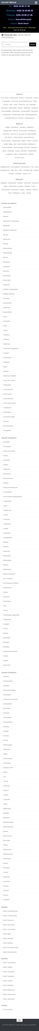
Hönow (5, 455)
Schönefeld (7, 695)
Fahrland (6, 339)
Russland (35, 183)
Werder (5, 831)
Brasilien (21, 186)
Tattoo (16, 154)
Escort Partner (8, 1009)
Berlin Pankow (8, 943)
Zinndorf (6, 890)
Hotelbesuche (27, 170)
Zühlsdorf (6, 899)
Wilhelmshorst (8, 854)
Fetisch (35, 98)
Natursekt (4, 108)
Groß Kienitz (7, 394)
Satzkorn (6, 676)
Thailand (28, 189)
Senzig (5, 740)
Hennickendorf (8, 426)
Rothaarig (34, 147)
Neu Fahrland (7, 578)
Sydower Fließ (8, 767)
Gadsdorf (6, 362)
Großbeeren (7, 408)
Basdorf (5, 216)
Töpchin (6, 790)
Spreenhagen (7, 745)
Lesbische (21, 104)
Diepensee (6, 307)
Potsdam (6, 624)
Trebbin (5, 795)
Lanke (5, 505)
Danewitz (6, 298)
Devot (7, 98)
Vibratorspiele (25, 111)
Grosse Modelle (7, 147)
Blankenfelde (7, 253)
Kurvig (17, 151)
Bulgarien (4, 183)
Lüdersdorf (6, 533)
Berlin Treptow (8, 981)
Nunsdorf (6, 597)
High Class (14, 170)
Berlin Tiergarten (8, 976)
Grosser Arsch (19, 157)
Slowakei (27, 186)
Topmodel (23, 151)
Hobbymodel (7, 130)
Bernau (5, 234)
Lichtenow (6, 519)
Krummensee (7, 492)
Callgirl (7, 127)
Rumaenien (15, 189)
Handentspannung (18, 114)
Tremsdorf (6, 799)
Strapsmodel (23, 154)
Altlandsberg (7, 212)
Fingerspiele (6, 101)
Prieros (5, 628)
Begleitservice (5, 167)
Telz (4, 777)
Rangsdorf (6, 638)
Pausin (5, 610)
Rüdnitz (5, 656)
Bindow (5, 244)
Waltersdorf (7, 808)
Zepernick (6, 877)
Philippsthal (7, 619)
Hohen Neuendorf (9, 451)
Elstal (5, 326)
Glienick (6, 371)
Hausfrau (23, 127)
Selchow (6, 736)
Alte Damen (9, 137)
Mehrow (6, 546)
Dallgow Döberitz (8, 294)
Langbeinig (9, 154)
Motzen (5, 565)
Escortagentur (15, 167)
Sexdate (11, 173)
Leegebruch (7, 510)
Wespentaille (32, 151)
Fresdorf (6, 353)
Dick (14, 144)
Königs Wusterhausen (10, 487)
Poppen (36, 170)
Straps (25, 173)
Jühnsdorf (6, 460)
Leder (15, 104)
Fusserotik (14, 101)
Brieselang (6, 275)
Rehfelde (6, 647)
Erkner (5, 330)
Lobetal (5, 528)
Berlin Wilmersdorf (9, 994)
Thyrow (5, 781)
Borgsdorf (6, 266)
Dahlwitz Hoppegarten (10, 289)
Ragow (5, 633)
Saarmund (6, 665)
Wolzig (5, 863)
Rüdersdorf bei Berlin (10, 651)
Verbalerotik (16, 111)
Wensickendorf (8, 827)
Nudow (5, 592)
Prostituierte (32, 130)
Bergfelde (6, 225)
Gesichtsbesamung (25, 101)
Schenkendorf (8, 681)
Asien (23, 193)
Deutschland (12, 183)
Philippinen (16, 193)
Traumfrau (6, 134)
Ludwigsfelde (7, 537)
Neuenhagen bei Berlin (10, 583)
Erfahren (31, 154)
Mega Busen (16, 141)
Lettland (20, 183)
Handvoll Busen (29, 137)
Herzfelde (6, 442)
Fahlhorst (6, 335)
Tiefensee (6, 786)
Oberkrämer (7, 601)
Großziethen (7, 412)
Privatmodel (23, 130)
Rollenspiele (13, 108)
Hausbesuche (5, 170)
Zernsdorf (6, 881)
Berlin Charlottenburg (10, 911)
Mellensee (6, 551)
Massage (33, 104)
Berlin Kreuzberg (8, 925)
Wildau (5, 845)
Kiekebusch (7, 474)
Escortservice (25, 167)
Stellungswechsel (31, 114)
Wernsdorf (6, 840)
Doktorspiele (14, 98)
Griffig (6, 144)
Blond (4, 151)
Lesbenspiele (6, 114)
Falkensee (6, 344)
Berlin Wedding (8, 985)
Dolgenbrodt (7, 312)
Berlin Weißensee (9, 990)
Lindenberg (7, 524)
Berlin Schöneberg (9, 962)
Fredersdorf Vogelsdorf (10, 348)
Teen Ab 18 (14, 134)
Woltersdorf (7, 858)
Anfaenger (10, 151)
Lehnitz (5, 515)
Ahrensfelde (7, 207)
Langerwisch (7, 501)
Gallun (5, 367)
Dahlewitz (6, 285)
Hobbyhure (30, 127)
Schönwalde (7, 717)
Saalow (5, 660)
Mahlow (5, 542)
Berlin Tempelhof (8, 972)
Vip (29, 173)
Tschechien (27, 183)
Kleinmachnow (8, 478)
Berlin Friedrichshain (10, 915)
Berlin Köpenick (8, 920)
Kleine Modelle (22, 144)
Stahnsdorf (7, 749)
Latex (11, 104)
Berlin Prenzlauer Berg (10, 947)
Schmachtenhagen (9, 690)
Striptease (27, 108)
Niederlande (13, 186)
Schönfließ (6, 708)
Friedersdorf (7, 357)
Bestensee (6, 239)
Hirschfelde (7, 446)
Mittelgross (31, 144)
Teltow (5, 772)
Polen (33, 186)
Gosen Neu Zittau (9, 380)
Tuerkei (28, 193)
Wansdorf (6, 817)
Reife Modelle (31, 134)
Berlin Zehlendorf (9, 999)
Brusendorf (7, 280)
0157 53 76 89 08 (19, 30)
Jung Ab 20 (22, 134)
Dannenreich (7, 303)
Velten (5, 804)
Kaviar (35, 101)
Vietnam (35, 189)
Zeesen (5, 872)
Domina (21, 98)
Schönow (6, 713)
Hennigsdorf (7, 430)
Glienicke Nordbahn (9, 376)
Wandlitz (6, 813)
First (32, 167)
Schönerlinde (7, 704)
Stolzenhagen (7, 758)
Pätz (4, 606)
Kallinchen (6, 469)
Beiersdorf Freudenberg (11, 221)
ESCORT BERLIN (8, 2)
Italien (6, 186)
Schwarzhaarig (18, 147)
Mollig (11, 144)
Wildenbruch (7, 849)
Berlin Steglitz (7, 967)
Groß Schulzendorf (9, 403)
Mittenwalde (7, 560)
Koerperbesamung (11, 118)
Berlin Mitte (7, 934)
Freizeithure (15, 127)
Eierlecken (34, 111)
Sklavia (20, 108)
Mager (24, 141)
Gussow (6, 421)
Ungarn (22, 189)
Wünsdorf (6, 868)
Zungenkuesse (29, 118)
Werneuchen (7, 836)
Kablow (5, 465)
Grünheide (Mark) (9, 417)
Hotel (20, 170)
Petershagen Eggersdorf (11, 615)
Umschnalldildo (6, 111)
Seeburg (6, 726)
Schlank (35, 141)
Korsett (5, 104)
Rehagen (6, 642)
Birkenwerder (7, 248)
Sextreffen (18, 173)
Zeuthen (6, 886)
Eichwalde (6, 321)
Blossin (5, 257)
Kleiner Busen (18, 137)
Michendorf (7, 556)
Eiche (5, 316)
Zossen (5, 895)
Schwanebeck (8, 722)
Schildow (6, 685)
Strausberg (7, 763)
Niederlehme (7, 587)
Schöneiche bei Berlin (10, 699)
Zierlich (29, 141)
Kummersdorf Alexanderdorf (12, 496)
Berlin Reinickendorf (10, 952)
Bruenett (27, 147)
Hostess (15, 130)
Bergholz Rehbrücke (10, 230)
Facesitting (28, 98)
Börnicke (6, 271)
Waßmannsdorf (8, 822)
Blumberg (6, 262)
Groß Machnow (8, 398)
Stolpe (5, 754)
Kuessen (21, 118)
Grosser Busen (6, 141)
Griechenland (5, 189)
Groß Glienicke (8, 389)
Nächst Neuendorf (9, 574)
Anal (2, 98)
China (10, 193)
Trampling (34, 108)
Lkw (27, 104)
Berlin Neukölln (8, 938)
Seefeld (5, 731)
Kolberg (5, 483)
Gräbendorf (7, 385)
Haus (36, 167)
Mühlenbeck (7, 569)
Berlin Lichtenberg (9, 929)
